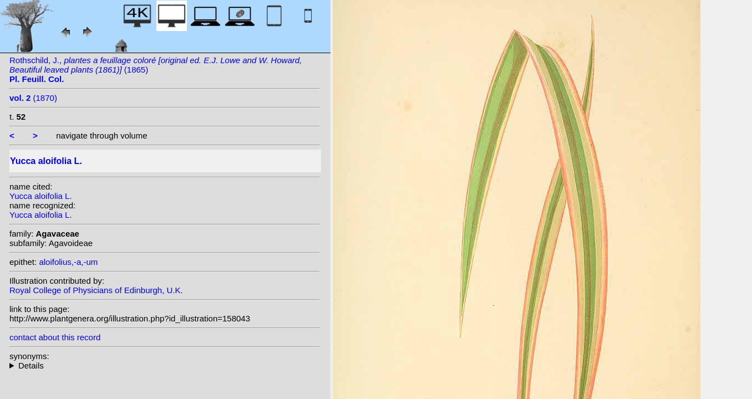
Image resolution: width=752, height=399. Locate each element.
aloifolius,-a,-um (68, 262)
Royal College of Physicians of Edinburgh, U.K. (96, 290)
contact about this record (54, 337)
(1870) (33, 98)
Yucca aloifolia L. (40, 196)
